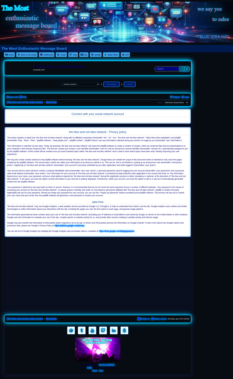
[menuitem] (22, 97)
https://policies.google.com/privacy (69, 225)
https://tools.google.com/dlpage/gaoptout (116, 231)
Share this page (111, 84)
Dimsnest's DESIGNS (106, 365)
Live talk (129, 84)
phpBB (89, 367)
